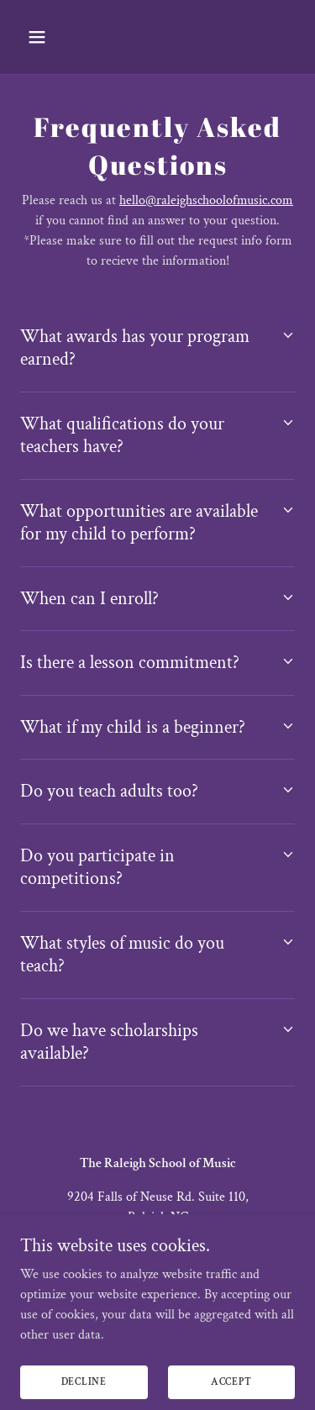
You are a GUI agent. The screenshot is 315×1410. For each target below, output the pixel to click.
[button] (51, 37)
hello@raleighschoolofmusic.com (206, 200)
